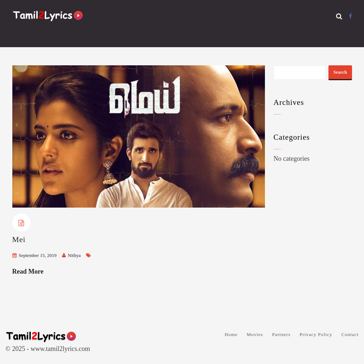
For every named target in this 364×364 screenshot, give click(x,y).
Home (231, 334)
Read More (28, 271)
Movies (255, 334)
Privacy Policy (315, 334)
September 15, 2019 (38, 255)
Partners (281, 334)
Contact (350, 334)
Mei (19, 239)
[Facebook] (350, 16)
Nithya (74, 255)
